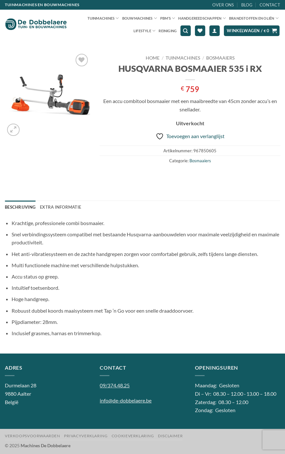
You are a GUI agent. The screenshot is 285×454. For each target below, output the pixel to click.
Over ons (223, 4)
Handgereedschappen (201, 18)
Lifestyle (144, 31)
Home (153, 58)
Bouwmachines (139, 18)
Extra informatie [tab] (60, 207)
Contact (270, 4)
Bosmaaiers (220, 58)
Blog (247, 4)
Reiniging (168, 31)
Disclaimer (170, 435)
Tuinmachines (103, 18)
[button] (214, 30)
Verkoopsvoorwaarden (32, 435)
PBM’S (167, 18)
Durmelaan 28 (20, 385)
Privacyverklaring (85, 435)
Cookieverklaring (133, 435)
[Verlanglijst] (200, 30)
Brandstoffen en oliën (254, 18)
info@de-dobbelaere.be (126, 400)
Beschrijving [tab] (20, 207)
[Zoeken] (185, 30)
